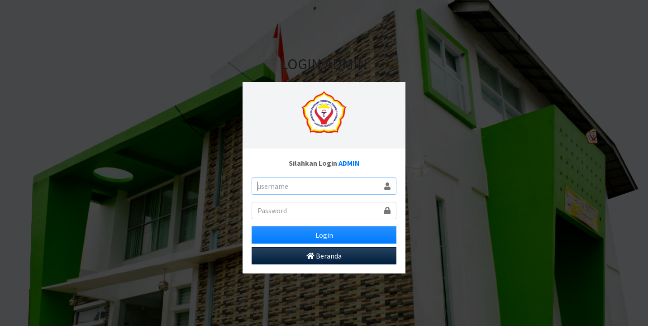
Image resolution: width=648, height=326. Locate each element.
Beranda (324, 255)
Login (324, 235)
